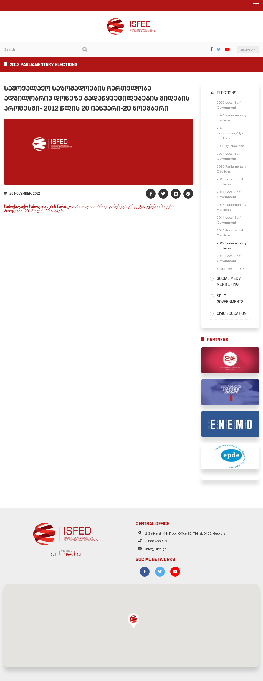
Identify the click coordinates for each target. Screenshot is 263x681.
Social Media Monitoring (229, 281)
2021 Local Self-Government (229, 156)
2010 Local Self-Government (229, 258)
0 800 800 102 (156, 541)
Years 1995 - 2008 (230, 269)
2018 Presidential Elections (230, 181)
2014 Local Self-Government (229, 220)
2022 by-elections (230, 146)
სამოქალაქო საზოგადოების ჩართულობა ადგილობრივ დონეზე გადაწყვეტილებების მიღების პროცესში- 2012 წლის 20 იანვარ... (89, 208)
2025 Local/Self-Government (229, 105)
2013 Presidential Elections (230, 232)
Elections (226, 92)
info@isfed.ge (155, 549)
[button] (133, 620)
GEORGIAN (248, 49)
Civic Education (231, 313)
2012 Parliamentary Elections (231, 245)
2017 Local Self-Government (229, 194)
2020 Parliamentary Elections (231, 168)
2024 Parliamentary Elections (231, 117)
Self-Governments (230, 298)
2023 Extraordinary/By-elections (230, 133)
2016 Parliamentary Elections (231, 207)
